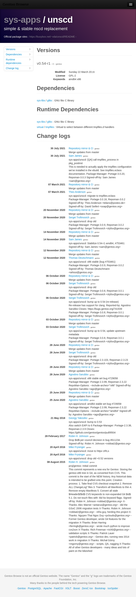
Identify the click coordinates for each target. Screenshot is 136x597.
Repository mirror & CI (81, 148)
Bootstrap (100, 588)
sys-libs (41, 100)
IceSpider (112, 588)
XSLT (68, 588)
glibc (49, 100)
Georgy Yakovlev (78, 417)
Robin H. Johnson (78, 436)
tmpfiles (50, 126)
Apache (47, 588)
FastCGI (58, 588)
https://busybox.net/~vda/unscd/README (52, 36)
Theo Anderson (77, 191)
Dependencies (18, 54)
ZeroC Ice (87, 588)
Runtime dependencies (18, 61)
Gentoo (22, 588)
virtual (40, 126)
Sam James (75, 155)
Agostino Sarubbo (78, 374)
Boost (76, 588)
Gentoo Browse (16, 4)
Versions (18, 49)
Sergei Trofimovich (79, 217)
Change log (18, 67)
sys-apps (22, 20)
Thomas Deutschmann (81, 257)
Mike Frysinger (77, 446)
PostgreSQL (34, 588)
